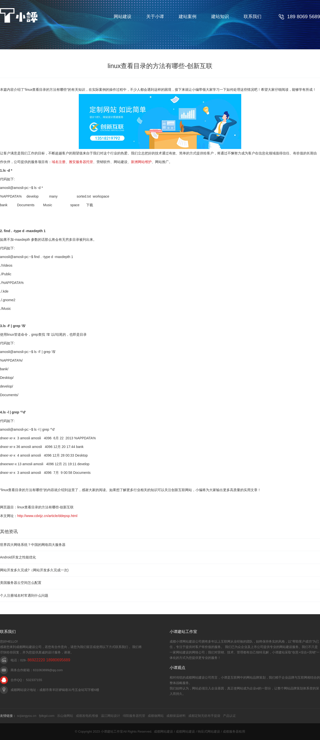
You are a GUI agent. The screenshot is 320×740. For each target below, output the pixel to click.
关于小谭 (155, 16)
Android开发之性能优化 (18, 557)
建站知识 (220, 16)
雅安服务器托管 (81, 162)
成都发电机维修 (87, 716)
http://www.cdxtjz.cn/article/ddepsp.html (47, 516)
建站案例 (187, 16)
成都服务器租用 (234, 731)
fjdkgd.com (46, 716)
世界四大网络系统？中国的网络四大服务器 (32, 545)
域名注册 (58, 162)
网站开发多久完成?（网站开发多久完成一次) (34, 570)
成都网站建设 (163, 731)
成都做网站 (156, 716)
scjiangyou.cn (26, 716)
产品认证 (229, 716)
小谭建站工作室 (112, 731)
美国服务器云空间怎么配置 (20, 583)
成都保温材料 (176, 716)
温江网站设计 (110, 716)
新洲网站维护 (141, 162)
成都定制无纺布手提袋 (204, 716)
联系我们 (252, 16)
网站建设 (122, 16)
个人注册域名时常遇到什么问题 (24, 595)
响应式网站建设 (209, 731)
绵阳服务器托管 (134, 716)
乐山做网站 (65, 716)
